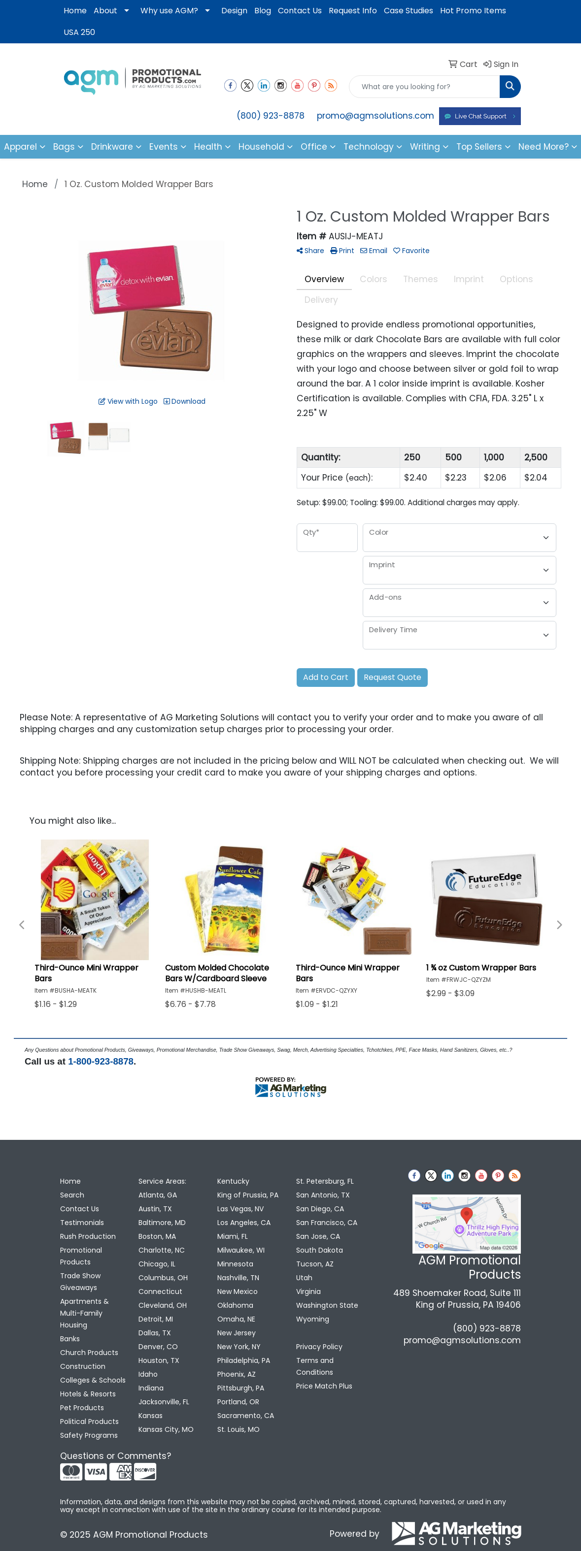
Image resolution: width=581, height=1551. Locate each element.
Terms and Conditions (315, 1366)
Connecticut (160, 1291)
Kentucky (233, 1181)
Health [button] (208, 147)
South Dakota (319, 1250)
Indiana (151, 1388)
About (105, 10)
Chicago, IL (156, 1264)
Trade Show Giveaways (80, 1281)
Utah (304, 1278)
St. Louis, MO (238, 1429)
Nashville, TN (238, 1278)
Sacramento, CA (245, 1416)
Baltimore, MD (162, 1223)
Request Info (353, 10)
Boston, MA (157, 1236)
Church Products (89, 1352)
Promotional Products (81, 1256)
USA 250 (79, 32)
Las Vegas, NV (240, 1209)
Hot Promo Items (473, 10)
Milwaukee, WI (241, 1250)
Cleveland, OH (162, 1305)
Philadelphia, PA (243, 1360)
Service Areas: (162, 1181)
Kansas (150, 1416)
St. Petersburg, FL (325, 1181)
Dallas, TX (154, 1333)
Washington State (327, 1305)
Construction (82, 1366)
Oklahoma (235, 1305)
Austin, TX (155, 1209)
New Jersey (236, 1333)
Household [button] (261, 147)
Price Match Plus (324, 1386)
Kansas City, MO (166, 1429)
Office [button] (314, 147)
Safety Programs (89, 1435)
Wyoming (312, 1319)
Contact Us (300, 10)
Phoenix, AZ (236, 1374)
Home (75, 10)
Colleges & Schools (93, 1380)
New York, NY (239, 1347)
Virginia (308, 1291)
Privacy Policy (319, 1347)
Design (234, 10)
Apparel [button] (20, 147)
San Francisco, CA (326, 1223)
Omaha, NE (236, 1319)
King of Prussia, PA (247, 1195)
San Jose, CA (318, 1236)
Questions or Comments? (115, 1456)
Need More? (543, 147)
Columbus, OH (163, 1278)
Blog (262, 10)
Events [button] (163, 147)
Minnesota (235, 1264)
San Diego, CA (320, 1209)
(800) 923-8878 (271, 116)
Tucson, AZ (315, 1264)
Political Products (89, 1421)
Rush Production (88, 1236)
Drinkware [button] (112, 147)
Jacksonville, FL (163, 1402)
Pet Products (82, 1408)
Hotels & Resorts (88, 1394)
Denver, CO (158, 1347)
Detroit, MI (155, 1319)
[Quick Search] (424, 86)
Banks (70, 1339)
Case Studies (408, 10)
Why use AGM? (169, 10)
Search (72, 1195)
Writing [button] (425, 147)
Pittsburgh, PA (240, 1388)
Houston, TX (158, 1360)
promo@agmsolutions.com (375, 116)
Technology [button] (368, 147)
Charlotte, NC (161, 1250)
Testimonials (82, 1223)
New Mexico (237, 1291)
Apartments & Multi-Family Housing (84, 1313)
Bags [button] (64, 147)
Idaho (148, 1374)
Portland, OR (238, 1402)
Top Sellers (479, 147)
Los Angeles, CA (244, 1223)
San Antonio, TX (323, 1195)
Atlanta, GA (157, 1195)
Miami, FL (232, 1236)
